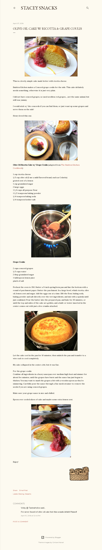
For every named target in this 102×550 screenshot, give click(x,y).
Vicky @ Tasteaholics (30, 508)
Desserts (28, 494)
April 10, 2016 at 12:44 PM (30, 516)
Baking (21, 494)
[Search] (87, 7)
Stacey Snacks (39, 8)
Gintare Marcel (58, 542)
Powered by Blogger (51, 537)
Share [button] (15, 490)
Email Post (23, 490)
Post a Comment (20, 522)
